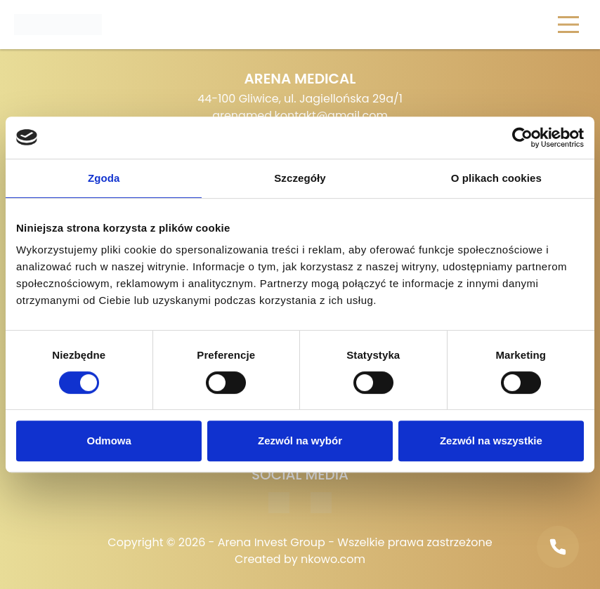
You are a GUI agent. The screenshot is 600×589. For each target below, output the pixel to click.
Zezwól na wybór (300, 440)
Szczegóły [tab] (299, 178)
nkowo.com (333, 559)
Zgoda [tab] (104, 178)
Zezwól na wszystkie (491, 440)
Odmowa (109, 440)
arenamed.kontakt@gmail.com (300, 115)
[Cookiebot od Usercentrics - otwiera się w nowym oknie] (522, 137)
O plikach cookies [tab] (496, 178)
